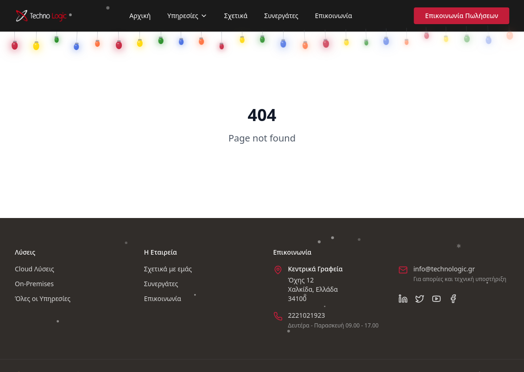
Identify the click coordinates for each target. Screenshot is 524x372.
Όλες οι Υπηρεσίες (42, 298)
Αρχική (140, 15)
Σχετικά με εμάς (168, 268)
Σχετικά (235, 15)
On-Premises (34, 283)
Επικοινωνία (333, 14)
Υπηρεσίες (187, 15)
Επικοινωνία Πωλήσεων (464, 15)
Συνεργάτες (281, 15)
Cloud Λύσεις (34, 268)
